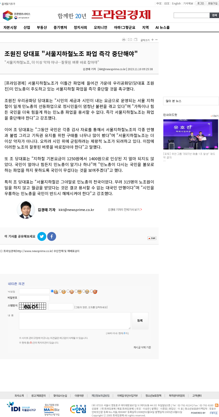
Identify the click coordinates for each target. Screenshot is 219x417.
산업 (26, 27)
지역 (145, 27)
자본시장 (10, 27)
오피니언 (100, 27)
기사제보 (188, 3)
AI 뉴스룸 (163, 27)
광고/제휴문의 (38, 395)
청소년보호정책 (153, 395)
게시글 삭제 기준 (142, 347)
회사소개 (19, 395)
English (176, 3)
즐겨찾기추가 (8, 4)
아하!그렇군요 (124, 27)
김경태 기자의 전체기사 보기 (125, 209)
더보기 (214, 116)
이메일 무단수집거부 (127, 395)
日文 (167, 3)
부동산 (42, 27)
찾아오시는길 (60, 395)
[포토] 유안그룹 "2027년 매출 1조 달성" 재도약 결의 (189, 155)
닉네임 (11, 291)
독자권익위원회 (177, 395)
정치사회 (80, 27)
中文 (159, 3)
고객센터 (196, 395)
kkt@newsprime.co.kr (76, 209)
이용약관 (79, 395)
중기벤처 (60, 27)
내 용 (11, 315)
